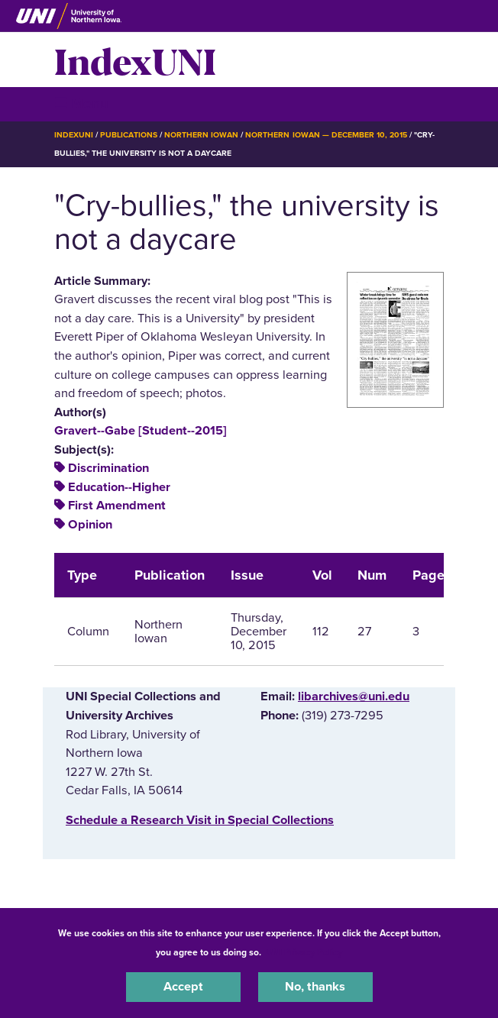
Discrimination (108, 468)
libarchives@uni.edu (353, 696)
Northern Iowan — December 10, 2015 (326, 135)
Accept (183, 986)
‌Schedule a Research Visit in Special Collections (200, 820)
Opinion (90, 524)
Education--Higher (119, 487)
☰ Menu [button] (81, 103)
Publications (128, 135)
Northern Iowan (201, 135)
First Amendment (117, 505)
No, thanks (315, 986)
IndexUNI (135, 60)
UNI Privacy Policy (304, 952)
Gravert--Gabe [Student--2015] (140, 430)
